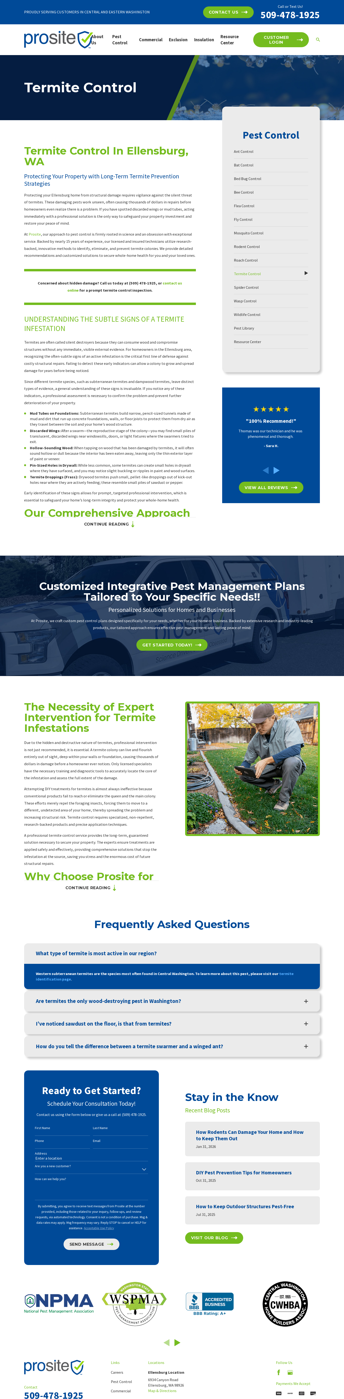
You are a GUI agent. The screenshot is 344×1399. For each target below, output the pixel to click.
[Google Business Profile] (290, 1372)
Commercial (121, 1391)
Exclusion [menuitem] (178, 39)
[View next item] (276, 470)
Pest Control (121, 1381)
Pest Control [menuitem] (119, 40)
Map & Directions (162, 1390)
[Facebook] (278, 1372)
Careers (117, 1372)
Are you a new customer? (45, 1166)
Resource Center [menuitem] (229, 40)
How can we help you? (43, 1179)
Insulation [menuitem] (204, 39)
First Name (35, 1128)
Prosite (35, 234)
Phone (31, 1141)
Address (33, 1153)
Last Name (92, 1128)
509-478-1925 (290, 15)
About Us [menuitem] (97, 40)
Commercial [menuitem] (150, 39)
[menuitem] (271, 152)
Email (89, 1141)
